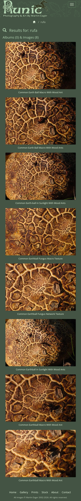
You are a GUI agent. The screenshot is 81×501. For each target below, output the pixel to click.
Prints (34, 492)
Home (13, 492)
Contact (66, 492)
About (55, 492)
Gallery (24, 492)
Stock (45, 492)
